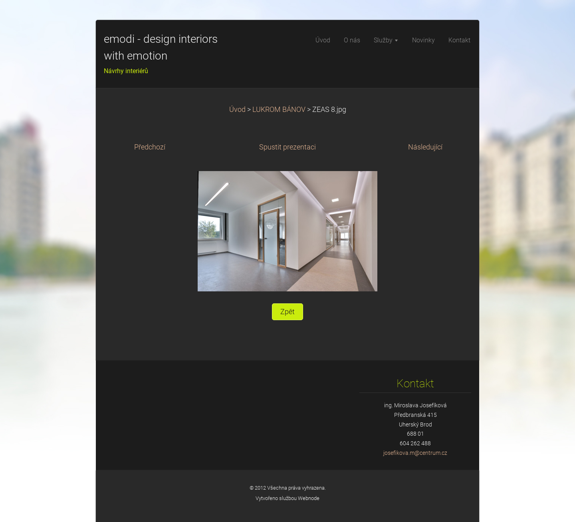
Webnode (308, 498)
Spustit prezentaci (287, 147)
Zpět (287, 312)
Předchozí (149, 147)
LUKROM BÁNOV (278, 110)
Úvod (237, 110)
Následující (425, 147)
